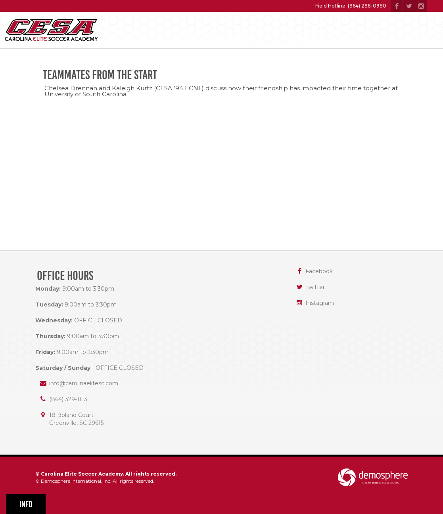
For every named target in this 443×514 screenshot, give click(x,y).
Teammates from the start (100, 75)
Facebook (319, 271)
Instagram (319, 302)
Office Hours (65, 276)
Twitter (315, 287)
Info (26, 504)
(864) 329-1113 (68, 399)
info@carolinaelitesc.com (83, 383)
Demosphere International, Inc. (76, 481)
